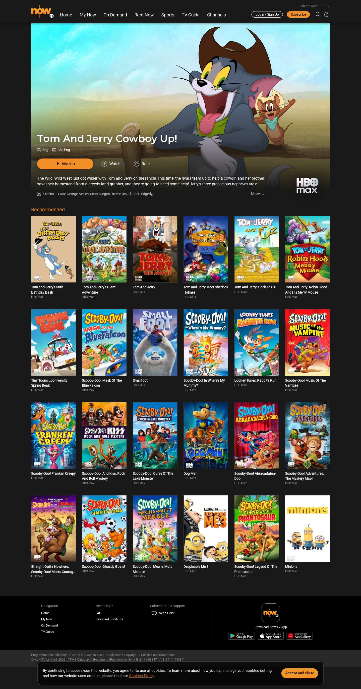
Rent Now (144, 14)
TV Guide (191, 14)
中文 (326, 6)
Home (66, 14)
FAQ (98, 613)
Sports (167, 14)
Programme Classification (49, 655)
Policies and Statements (158, 655)
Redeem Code (308, 6)
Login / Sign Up (267, 14)
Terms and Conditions (86, 655)
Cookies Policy (141, 676)
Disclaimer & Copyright (121, 655)
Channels (216, 14)
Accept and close (299, 673)
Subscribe (298, 14)
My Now (88, 14)
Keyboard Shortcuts (109, 619)
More (255, 194)
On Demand (115, 14)
